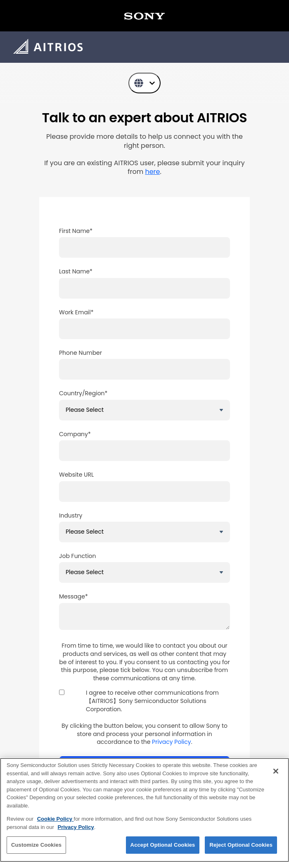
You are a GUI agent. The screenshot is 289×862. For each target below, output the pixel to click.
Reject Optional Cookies (240, 845)
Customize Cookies (36, 845)
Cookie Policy (55, 819)
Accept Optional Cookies (162, 845)
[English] (144, 83)
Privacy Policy (171, 742)
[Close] (276, 771)
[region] (144, 810)
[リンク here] (152, 171)
